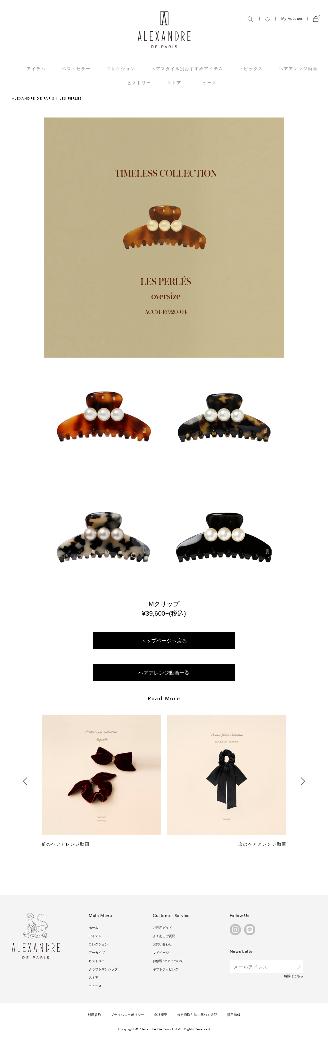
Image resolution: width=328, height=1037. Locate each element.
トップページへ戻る (164, 640)
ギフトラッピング (165, 969)
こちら (298, 975)
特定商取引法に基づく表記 (197, 1014)
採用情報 (234, 1014)
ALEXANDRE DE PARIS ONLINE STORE (164, 35)
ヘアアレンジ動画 (298, 68)
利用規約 (94, 1014)
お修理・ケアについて (168, 960)
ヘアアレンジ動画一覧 (164, 672)
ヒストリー (139, 82)
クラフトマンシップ (103, 969)
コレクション (98, 944)
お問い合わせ (162, 944)
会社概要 (161, 1014)
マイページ (161, 952)
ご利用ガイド (162, 927)
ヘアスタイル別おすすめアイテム (187, 68)
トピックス (251, 68)
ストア (174, 82)
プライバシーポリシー (127, 1014)
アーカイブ (97, 952)
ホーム (93, 927)
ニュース (207, 82)
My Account (291, 19)
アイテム (95, 935)
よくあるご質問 (164, 935)
